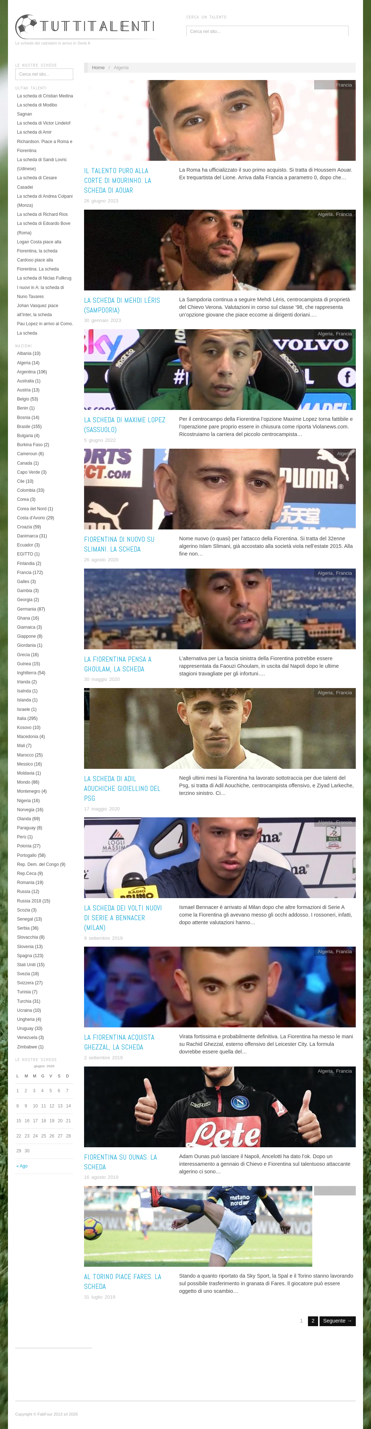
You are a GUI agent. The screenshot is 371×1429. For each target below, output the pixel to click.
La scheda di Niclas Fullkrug (44, 278)
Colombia (26, 490)
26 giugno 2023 (101, 201)
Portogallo (27, 855)
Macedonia (27, 736)
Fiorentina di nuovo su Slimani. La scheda (119, 544)
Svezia (23, 973)
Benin (22, 408)
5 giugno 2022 (100, 440)
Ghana (23, 618)
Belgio (23, 399)
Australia (25, 381)
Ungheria (26, 1019)
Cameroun (27, 453)
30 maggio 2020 (102, 679)
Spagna (24, 955)
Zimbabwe (27, 1046)
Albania (24, 353)
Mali (21, 745)
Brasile (23, 426)
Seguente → (337, 1321)
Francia (24, 572)
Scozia (23, 910)
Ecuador (25, 545)
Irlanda (23, 681)
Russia (23, 891)
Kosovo (24, 727)
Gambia (24, 590)
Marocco (25, 755)
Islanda (24, 700)
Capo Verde (28, 472)
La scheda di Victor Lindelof (43, 123)
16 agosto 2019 (101, 1177)
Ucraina (24, 1010)
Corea (23, 499)
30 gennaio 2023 (102, 320)
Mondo (23, 782)
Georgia (25, 599)
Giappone (26, 636)
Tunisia (24, 991)
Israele (23, 709)
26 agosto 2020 (101, 559)
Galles (23, 581)
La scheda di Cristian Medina (45, 96)
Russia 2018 (29, 901)
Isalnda (24, 690)
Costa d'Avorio (31, 517)
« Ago (22, 1166)
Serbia (23, 928)
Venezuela (27, 1037)
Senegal (25, 919)
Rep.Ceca (26, 873)
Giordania (26, 645)
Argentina (26, 371)
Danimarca (27, 536)
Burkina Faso (30, 444)
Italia (21, 718)
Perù (21, 836)
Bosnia (23, 417)
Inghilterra (26, 672)
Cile (21, 481)
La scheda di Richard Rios (42, 214)
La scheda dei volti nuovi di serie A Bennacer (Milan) (123, 918)
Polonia (24, 845)
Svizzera (25, 982)
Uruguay (25, 1028)
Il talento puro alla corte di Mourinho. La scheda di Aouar (117, 180)
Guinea (24, 663)
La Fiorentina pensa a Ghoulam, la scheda (117, 664)
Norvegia (25, 809)
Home (98, 67)
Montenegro (28, 791)
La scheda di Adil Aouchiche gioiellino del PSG (122, 788)
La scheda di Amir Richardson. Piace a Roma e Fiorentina (44, 141)
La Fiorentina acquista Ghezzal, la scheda (119, 1042)
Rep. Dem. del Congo (38, 864)
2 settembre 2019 (103, 1057)
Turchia (24, 1001)
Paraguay (26, 827)
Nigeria (24, 800)
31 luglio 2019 (99, 1297)
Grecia (23, 654)
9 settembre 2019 (103, 938)
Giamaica (26, 627)
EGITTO (25, 554)
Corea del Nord (31, 508)
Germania (26, 609)
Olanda (24, 818)
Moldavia (25, 773)
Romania (25, 882)
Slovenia (25, 946)
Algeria (23, 362)
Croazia (24, 526)
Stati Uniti (26, 964)
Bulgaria (25, 435)
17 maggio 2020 (102, 809)
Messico (25, 764)
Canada (24, 463)
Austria (23, 390)
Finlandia (26, 563)
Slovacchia (27, 937)
